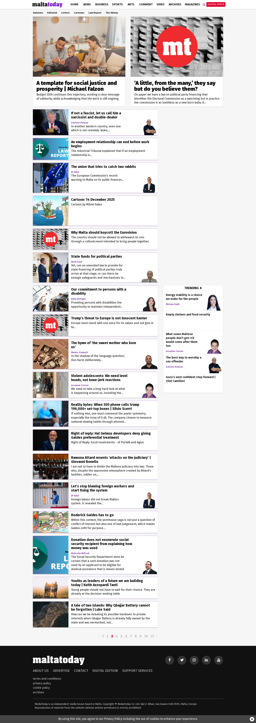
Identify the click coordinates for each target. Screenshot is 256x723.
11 (152, 636)
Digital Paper (215, 4)
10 (146, 636)
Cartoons (79, 12)
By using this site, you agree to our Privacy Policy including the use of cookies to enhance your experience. (128, 719)
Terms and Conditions (47, 678)
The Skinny (112, 12)
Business (101, 4)
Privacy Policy (42, 683)
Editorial (52, 12)
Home (74, 4)
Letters (65, 12)
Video (160, 4)
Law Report (95, 12)
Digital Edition (105, 671)
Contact (81, 671)
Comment (146, 4)
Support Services (137, 671)
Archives (175, 4)
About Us (41, 671)
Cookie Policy (41, 687)
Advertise (61, 671)
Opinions (38, 12)
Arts (131, 4)
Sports (117, 4)
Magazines (192, 4)
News (87, 4)
